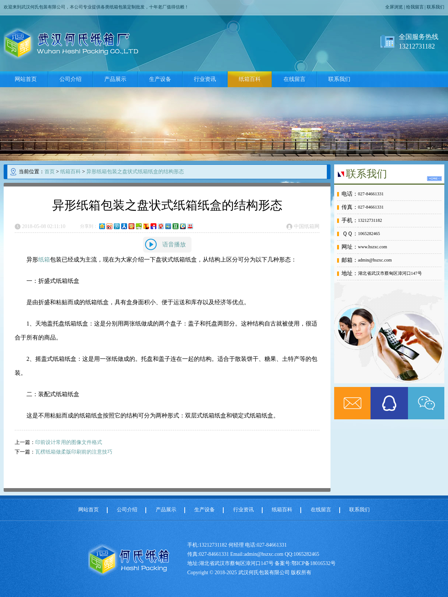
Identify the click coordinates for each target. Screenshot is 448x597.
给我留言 (415, 7)
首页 (49, 171)
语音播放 (174, 244)
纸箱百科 (250, 79)
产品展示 (115, 79)
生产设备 (160, 79)
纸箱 (44, 259)
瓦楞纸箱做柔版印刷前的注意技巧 (73, 452)
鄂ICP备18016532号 (314, 563)
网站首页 (26, 79)
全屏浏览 (394, 7)
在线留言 (294, 79)
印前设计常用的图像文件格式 (68, 442)
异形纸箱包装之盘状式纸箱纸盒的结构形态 (135, 171)
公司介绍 (70, 79)
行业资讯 (205, 79)
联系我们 (435, 7)
